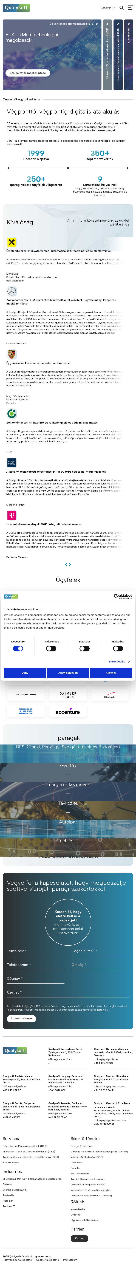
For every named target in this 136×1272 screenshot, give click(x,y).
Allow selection (68, 672)
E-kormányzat (11, 1162)
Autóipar (8, 1200)
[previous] (66, 564)
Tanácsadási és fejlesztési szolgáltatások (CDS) (31, 1157)
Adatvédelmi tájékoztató (17, 1259)
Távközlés (8, 1195)
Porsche (75, 1168)
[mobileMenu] (130, 7)
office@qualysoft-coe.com (110, 1120)
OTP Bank (76, 1162)
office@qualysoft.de (106, 1059)
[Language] (108, 8)
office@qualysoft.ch (60, 1059)
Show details (117, 661)
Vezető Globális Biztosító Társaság (91, 1195)
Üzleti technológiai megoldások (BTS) (25, 1146)
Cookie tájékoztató (47, 1259)
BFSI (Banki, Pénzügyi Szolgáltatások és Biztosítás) (32, 1178)
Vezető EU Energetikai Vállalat (88, 1184)
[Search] (122, 8)
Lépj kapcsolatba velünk (84, 1220)
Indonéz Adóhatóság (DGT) (87, 1157)
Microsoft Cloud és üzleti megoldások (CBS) (29, 1151)
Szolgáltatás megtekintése (28, 73)
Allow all (111, 672)
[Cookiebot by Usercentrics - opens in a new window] (116, 596)
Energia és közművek (15, 1189)
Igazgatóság (78, 1209)
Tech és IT (9, 1206)
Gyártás (7, 1184)
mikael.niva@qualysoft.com (110, 1086)
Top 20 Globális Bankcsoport (88, 1179)
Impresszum (70, 1259)
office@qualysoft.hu (60, 1086)
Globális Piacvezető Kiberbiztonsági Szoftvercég (99, 1151)
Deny (25, 672)
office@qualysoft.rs (14, 1113)
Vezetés (75, 1214)
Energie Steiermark (82, 1146)
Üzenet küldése (21, 1018)
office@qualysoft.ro (60, 1113)
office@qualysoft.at (14, 1086)
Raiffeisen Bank (80, 1173)
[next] (70, 564)
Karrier (79, 1238)
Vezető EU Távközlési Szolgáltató (90, 1190)
